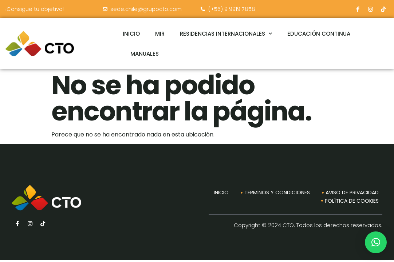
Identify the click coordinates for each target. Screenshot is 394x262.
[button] (376, 242)
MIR (160, 33)
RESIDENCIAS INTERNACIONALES (226, 33)
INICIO (131, 33)
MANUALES (144, 53)
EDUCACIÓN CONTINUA (318, 33)
